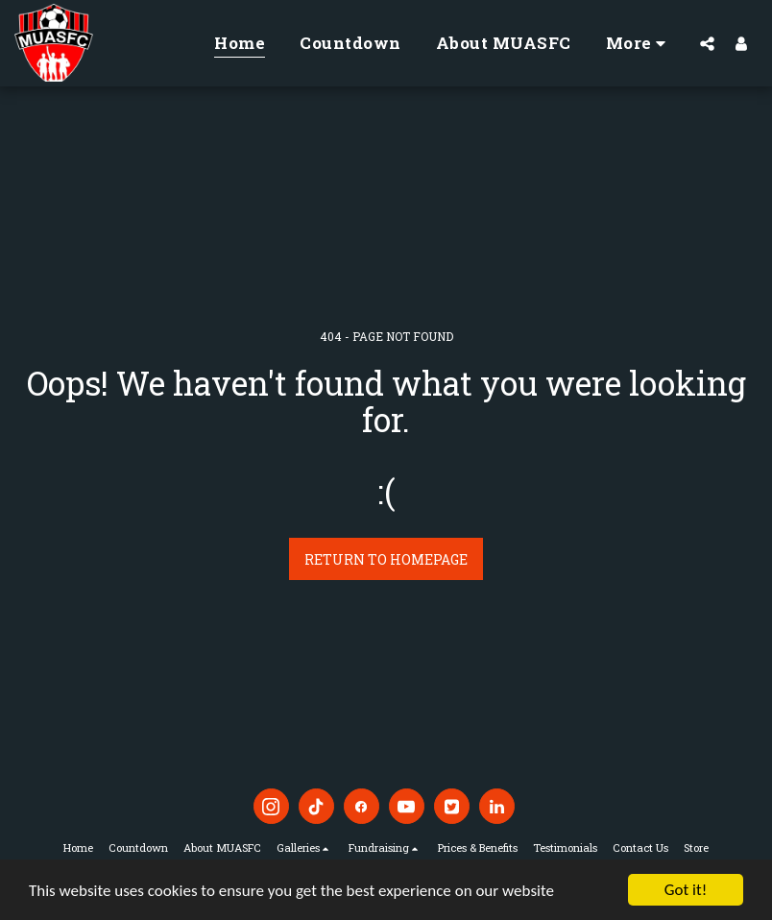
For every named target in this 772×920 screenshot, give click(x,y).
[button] (707, 43)
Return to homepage (386, 559)
